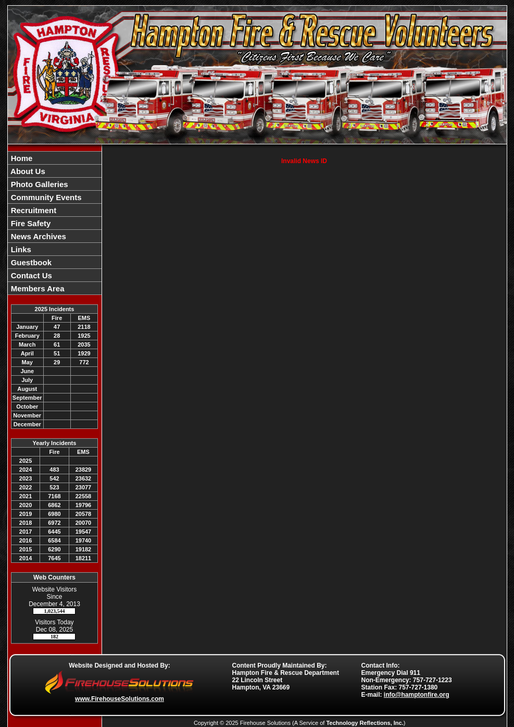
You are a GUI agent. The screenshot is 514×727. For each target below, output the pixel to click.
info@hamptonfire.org (416, 694)
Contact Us (30, 275)
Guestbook (30, 262)
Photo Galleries (38, 184)
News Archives (37, 236)
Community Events (45, 197)
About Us (27, 171)
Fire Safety (30, 223)
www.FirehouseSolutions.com (119, 699)
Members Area (37, 288)
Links (20, 249)
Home (21, 158)
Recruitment (33, 210)
